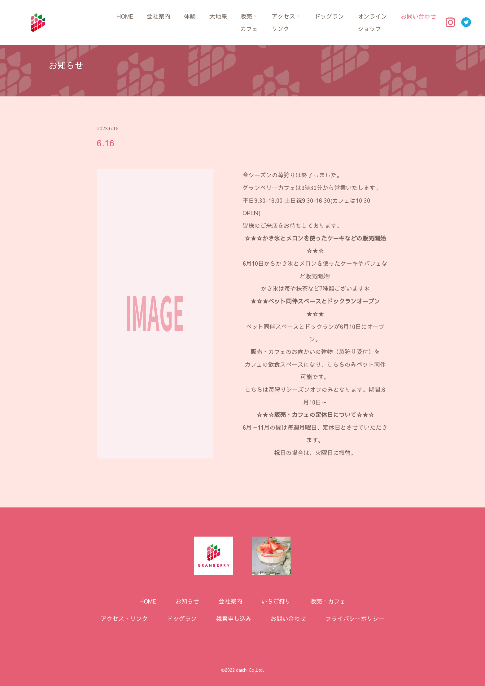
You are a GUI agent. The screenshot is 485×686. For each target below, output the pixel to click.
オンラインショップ (372, 22)
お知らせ (187, 601)
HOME (124, 16)
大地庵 (218, 16)
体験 (190, 16)
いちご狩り (276, 601)
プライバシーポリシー (355, 618)
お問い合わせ (418, 16)
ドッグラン (329, 16)
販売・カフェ (249, 22)
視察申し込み (233, 618)
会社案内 (158, 16)
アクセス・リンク (286, 22)
